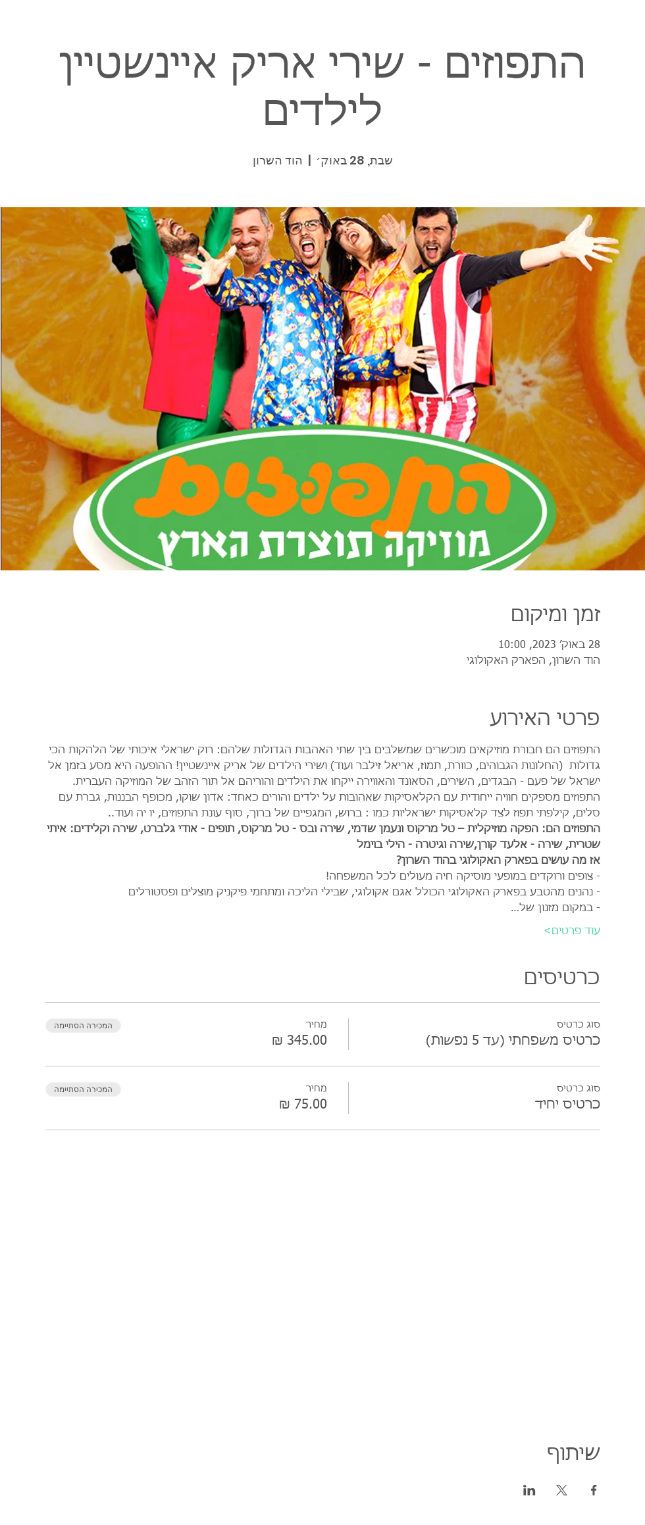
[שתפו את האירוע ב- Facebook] (594, 1490)
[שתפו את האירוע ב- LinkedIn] (529, 1490)
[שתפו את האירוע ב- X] (561, 1490)
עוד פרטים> (572, 931)
